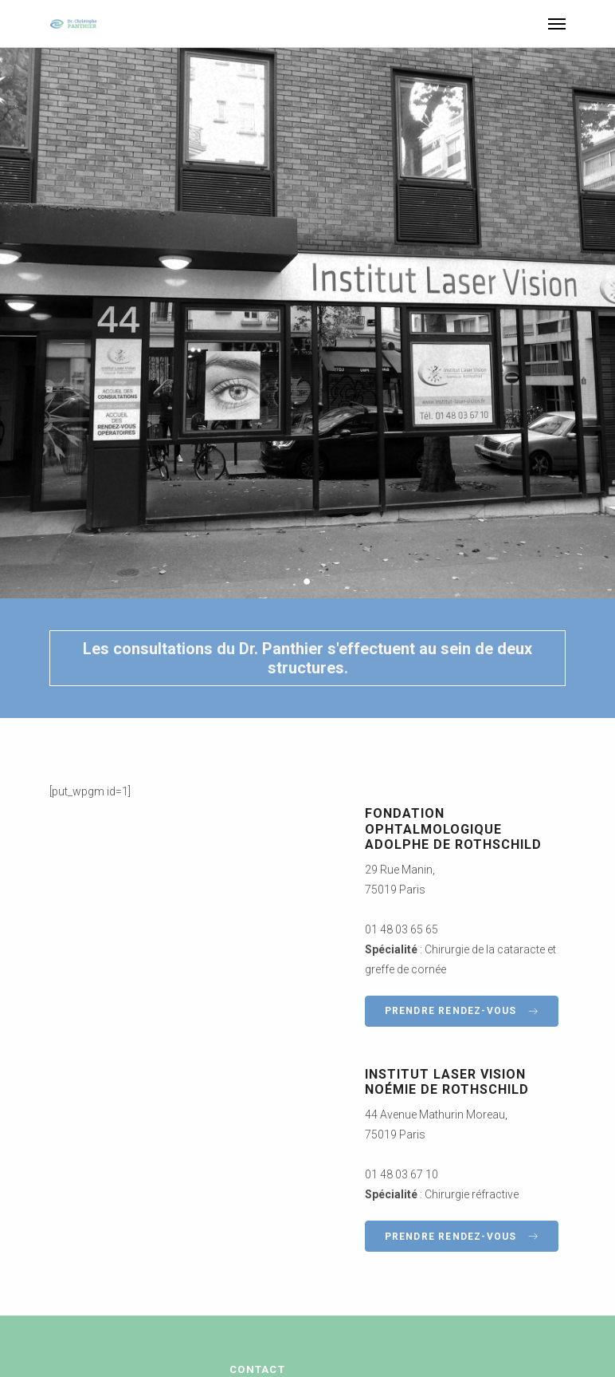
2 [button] (308, 580)
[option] (307, 323)
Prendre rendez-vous (462, 1010)
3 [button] (323, 580)
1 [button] (292, 580)
